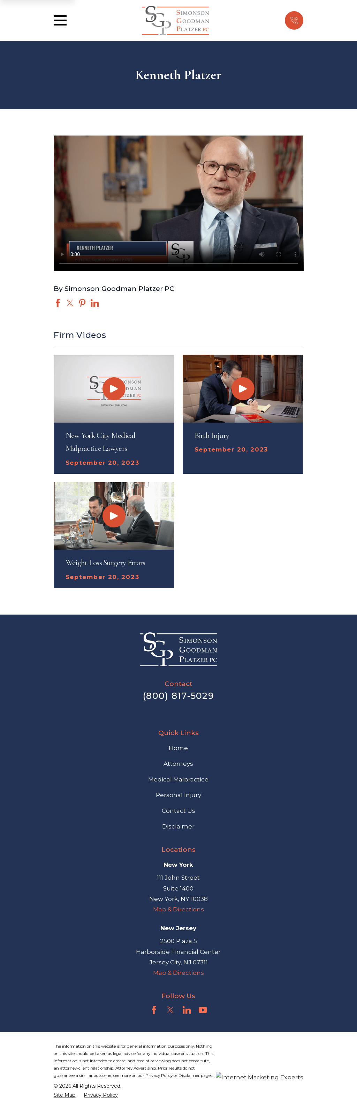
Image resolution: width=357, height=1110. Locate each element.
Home (178, 748)
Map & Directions (178, 909)
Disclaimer (178, 826)
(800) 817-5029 (178, 695)
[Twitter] (170, 1010)
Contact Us (178, 810)
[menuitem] (65, 1095)
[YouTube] (203, 1010)
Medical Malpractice (178, 779)
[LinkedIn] (187, 1010)
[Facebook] (154, 1010)
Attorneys (178, 763)
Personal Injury (178, 795)
